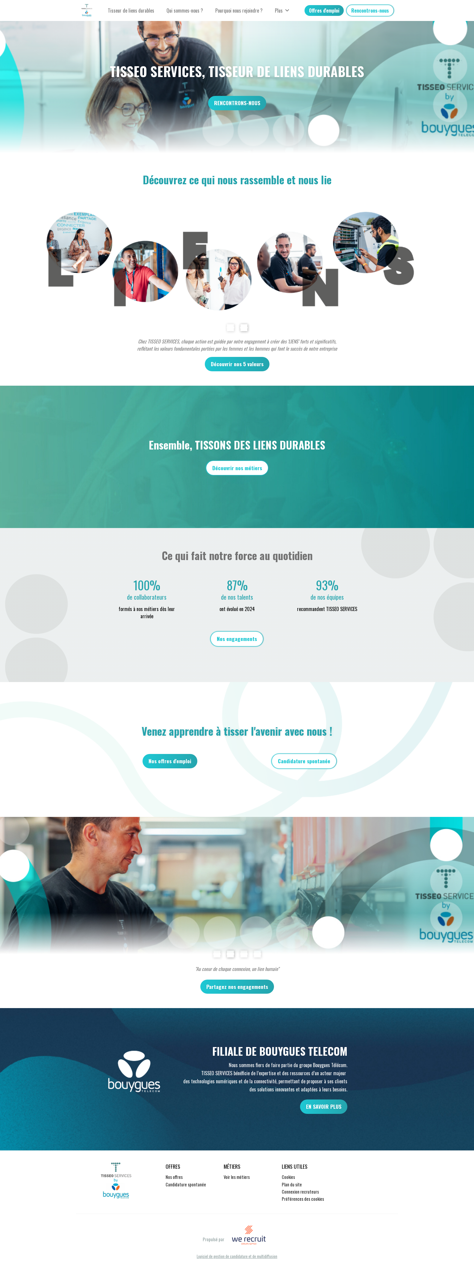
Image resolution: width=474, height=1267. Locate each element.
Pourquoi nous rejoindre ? (239, 10)
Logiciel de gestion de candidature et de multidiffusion (237, 1257)
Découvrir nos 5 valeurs (237, 364)
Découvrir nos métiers (237, 468)
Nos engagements (237, 638)
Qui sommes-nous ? (184, 10)
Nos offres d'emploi (170, 761)
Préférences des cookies (303, 1199)
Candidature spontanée (304, 761)
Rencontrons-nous (370, 10)
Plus (282, 10)
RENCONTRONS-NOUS (237, 103)
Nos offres (174, 1177)
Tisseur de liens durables (131, 10)
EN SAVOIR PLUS (323, 1106)
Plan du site (292, 1184)
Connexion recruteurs (300, 1191)
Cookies (288, 1177)
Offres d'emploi (324, 10)
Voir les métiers (237, 1177)
